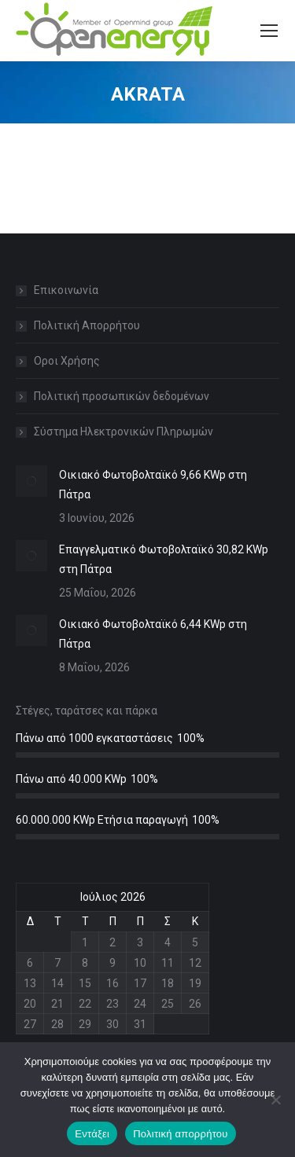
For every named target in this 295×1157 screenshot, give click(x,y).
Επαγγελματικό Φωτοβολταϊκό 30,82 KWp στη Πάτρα (163, 559)
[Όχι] (275, 1099)
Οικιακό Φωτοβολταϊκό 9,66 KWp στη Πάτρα (153, 484)
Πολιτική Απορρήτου (87, 325)
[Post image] (31, 481)
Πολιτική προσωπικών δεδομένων (121, 396)
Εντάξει (92, 1134)
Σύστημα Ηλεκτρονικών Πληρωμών (123, 431)
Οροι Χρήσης (67, 360)
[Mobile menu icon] (269, 30)
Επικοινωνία (66, 290)
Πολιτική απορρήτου (180, 1134)
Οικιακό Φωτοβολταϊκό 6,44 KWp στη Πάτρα (153, 634)
